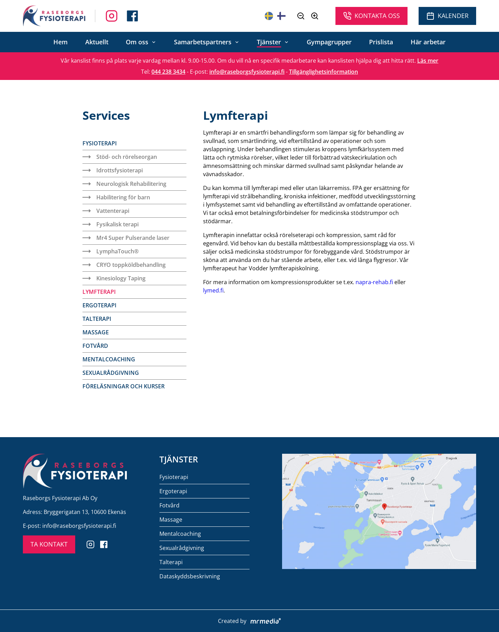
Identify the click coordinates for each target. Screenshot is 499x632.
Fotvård (95, 346)
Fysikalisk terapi (110, 224)
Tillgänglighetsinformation (323, 71)
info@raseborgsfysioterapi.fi (246, 71)
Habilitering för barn (116, 197)
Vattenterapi (105, 211)
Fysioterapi (99, 143)
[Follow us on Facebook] (111, 16)
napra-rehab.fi (374, 282)
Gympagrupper (329, 42)
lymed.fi (213, 290)
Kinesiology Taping (114, 278)
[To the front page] (54, 16)
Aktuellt (96, 42)
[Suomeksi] (281, 16)
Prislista (381, 42)
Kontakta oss (371, 15)
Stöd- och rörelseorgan (119, 157)
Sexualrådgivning (110, 373)
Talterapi (96, 319)
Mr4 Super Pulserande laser (125, 238)
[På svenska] (269, 16)
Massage (95, 332)
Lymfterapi (99, 292)
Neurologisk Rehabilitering (124, 184)
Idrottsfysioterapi (112, 170)
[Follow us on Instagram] (132, 16)
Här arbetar (428, 42)
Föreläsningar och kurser (123, 386)
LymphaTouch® (110, 251)
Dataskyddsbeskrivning (189, 576)
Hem (60, 42)
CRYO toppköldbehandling (124, 265)
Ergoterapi (99, 305)
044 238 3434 (168, 71)
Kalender (447, 15)
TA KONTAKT (49, 544)
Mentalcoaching (108, 359)
